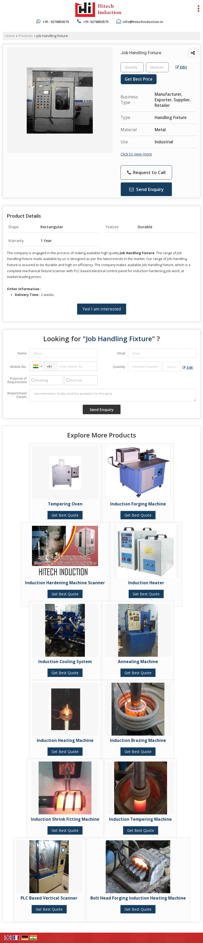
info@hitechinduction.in (143, 21)
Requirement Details (17, 395)
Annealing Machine (138, 661)
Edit (181, 67)
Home (10, 36)
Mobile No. (18, 366)
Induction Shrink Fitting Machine (65, 819)
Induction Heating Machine (65, 740)
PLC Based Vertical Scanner (49, 898)
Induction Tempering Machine (140, 819)
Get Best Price (139, 79)
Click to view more (136, 154)
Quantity (119, 366)
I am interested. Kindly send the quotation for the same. (112, 395)
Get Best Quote (65, 515)
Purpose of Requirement (17, 380)
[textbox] (157, 67)
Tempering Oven (65, 504)
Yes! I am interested (101, 309)
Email (121, 353)
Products (26, 36)
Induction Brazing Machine (138, 740)
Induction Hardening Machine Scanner (65, 583)
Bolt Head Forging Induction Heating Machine (138, 898)
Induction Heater (146, 583)
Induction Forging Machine (138, 504)
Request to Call (146, 172)
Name (22, 353)
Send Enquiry (146, 189)
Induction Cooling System (65, 661)
